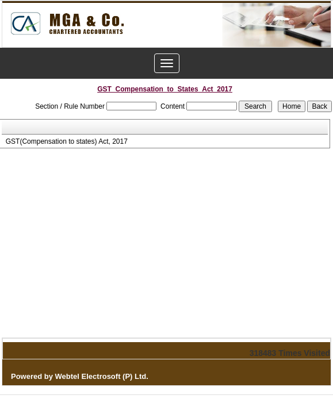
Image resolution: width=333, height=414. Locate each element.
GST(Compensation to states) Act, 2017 (67, 141)
